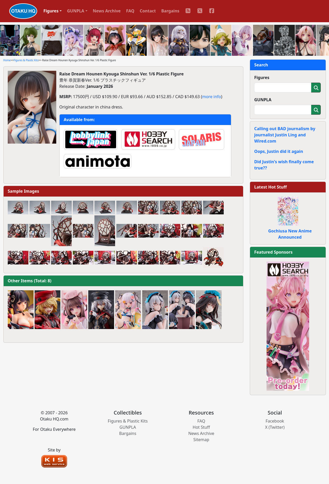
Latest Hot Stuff (270, 187)
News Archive (107, 11)
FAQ (130, 11)
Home (7, 60)
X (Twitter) (275, 427)
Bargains (170, 11)
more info (211, 96)
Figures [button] (51, 11)
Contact (148, 11)
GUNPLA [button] (75, 11)
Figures (261, 77)
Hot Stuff (201, 427)
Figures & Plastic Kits (26, 60)
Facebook (275, 421)
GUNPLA (262, 100)
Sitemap (201, 439)
